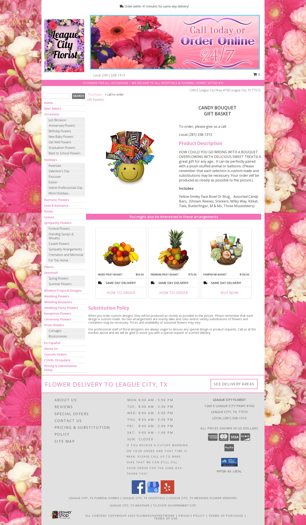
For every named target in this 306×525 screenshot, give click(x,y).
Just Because (57, 120)
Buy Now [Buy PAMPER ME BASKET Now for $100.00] (229, 292)
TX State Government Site (174, 505)
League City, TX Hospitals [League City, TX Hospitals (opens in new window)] (144, 498)
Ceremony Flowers (57, 319)
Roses (48, 211)
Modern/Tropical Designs (62, 290)
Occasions (51, 114)
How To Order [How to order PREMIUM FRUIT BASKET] (173, 292)
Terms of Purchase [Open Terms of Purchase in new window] (226, 516)
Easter (53, 182)
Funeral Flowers (59, 229)
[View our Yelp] (167, 493)
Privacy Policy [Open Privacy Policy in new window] (192, 516)
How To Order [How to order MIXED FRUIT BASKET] (121, 292)
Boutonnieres (58, 336)
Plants (49, 267)
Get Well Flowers (60, 142)
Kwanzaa (55, 166)
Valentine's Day (59, 171)
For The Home (58, 260)
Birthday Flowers (60, 131)
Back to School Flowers (65, 153)
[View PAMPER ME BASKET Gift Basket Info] (226, 250)
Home (48, 103)
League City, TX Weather (129, 505)
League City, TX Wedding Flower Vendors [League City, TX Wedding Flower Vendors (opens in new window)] (203, 498)
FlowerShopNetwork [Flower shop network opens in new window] (156, 516)
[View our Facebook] (138, 493)
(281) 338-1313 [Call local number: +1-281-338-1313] (113, 75)
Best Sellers (52, 108)
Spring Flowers (58, 278)
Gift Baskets (95, 100)
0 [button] (256, 74)
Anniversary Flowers (62, 125)
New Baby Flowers (61, 137)
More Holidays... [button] (59, 193)
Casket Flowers (59, 244)
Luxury (49, 217)
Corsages (55, 331)
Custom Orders (55, 354)
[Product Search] (56, 96)
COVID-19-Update (57, 360)
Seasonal (51, 273)
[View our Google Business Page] (153, 493)
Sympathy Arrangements (65, 249)
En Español (52, 343)
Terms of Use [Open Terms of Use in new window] (166, 518)
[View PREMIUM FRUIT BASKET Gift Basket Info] (173, 250)
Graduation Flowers (62, 148)
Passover (55, 177)
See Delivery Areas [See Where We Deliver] (234, 384)
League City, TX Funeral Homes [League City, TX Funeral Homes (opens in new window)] (94, 498)
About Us (51, 349)
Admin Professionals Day (65, 188)
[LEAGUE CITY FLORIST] (64, 45)
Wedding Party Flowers (61, 308)
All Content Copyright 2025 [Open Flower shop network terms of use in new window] (110, 516)
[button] (229, 462)
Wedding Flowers (56, 296)
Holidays (50, 160)
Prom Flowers (54, 325)
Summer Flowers (60, 284)
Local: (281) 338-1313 (195, 134)
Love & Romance (56, 206)
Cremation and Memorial (66, 255)
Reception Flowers (57, 313)
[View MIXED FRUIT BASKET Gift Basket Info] (121, 250)
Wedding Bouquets (58, 302)
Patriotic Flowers (56, 200)
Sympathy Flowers (57, 223)
